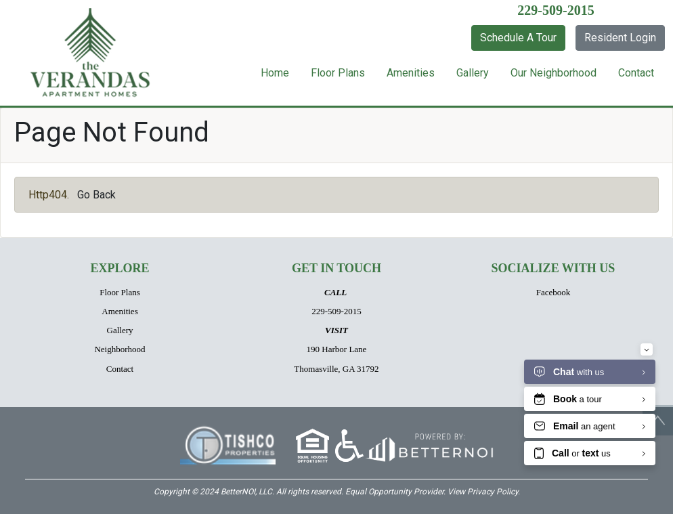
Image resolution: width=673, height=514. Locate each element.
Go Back (96, 194)
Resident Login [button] (620, 37)
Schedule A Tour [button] (518, 37)
